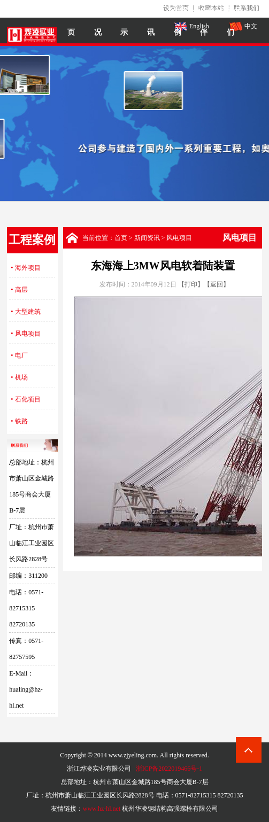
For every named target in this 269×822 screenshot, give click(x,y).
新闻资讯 (151, 21)
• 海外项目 (25, 268)
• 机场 (19, 377)
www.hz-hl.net (102, 808)
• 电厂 (19, 355)
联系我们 (230, 21)
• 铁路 (19, 421)
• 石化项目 (25, 399)
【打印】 (191, 284)
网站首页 (71, 21)
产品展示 (124, 21)
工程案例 (177, 21)
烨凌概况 (98, 21)
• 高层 (19, 289)
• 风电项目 (25, 333)
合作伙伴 (204, 21)
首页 (120, 238)
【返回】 (216, 284)
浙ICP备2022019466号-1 (169, 768)
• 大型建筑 (25, 311)
